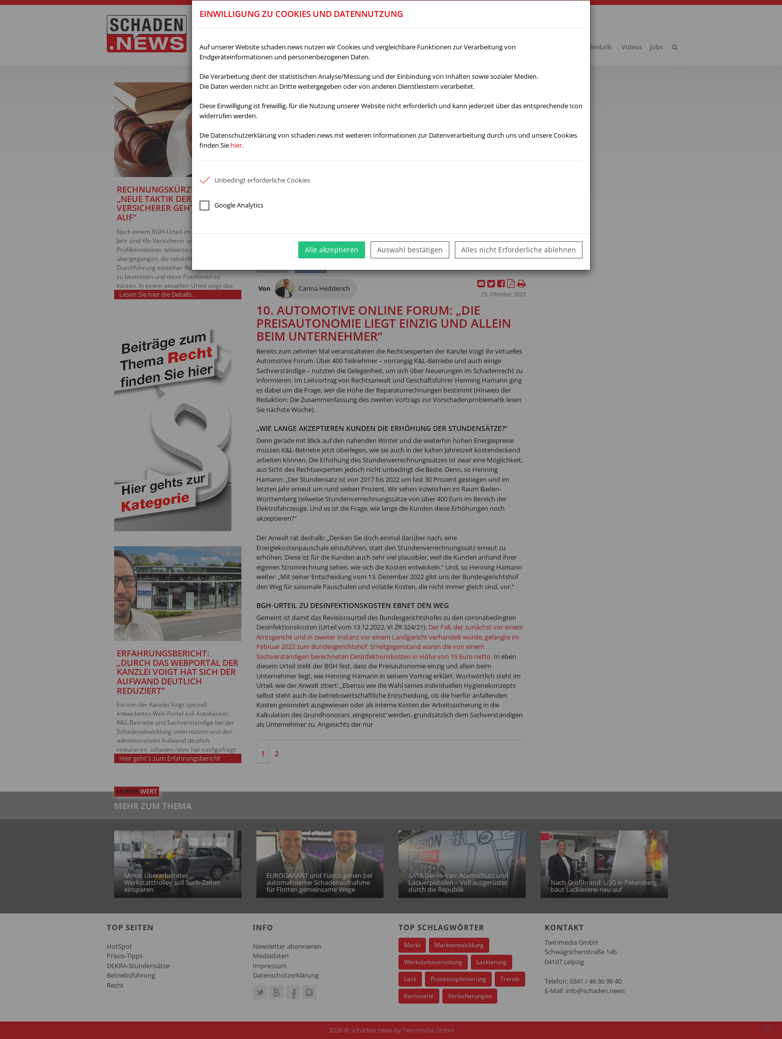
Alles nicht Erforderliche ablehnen (518, 249)
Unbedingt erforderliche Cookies (254, 180)
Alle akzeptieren (332, 249)
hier (236, 145)
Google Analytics (231, 205)
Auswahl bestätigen (410, 249)
